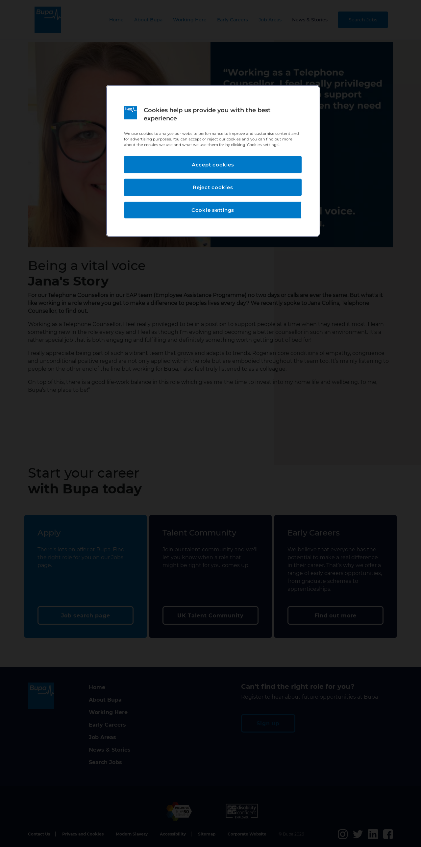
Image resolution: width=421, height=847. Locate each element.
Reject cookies (213, 187)
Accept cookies (213, 165)
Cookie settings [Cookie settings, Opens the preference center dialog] (212, 210)
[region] (213, 161)
